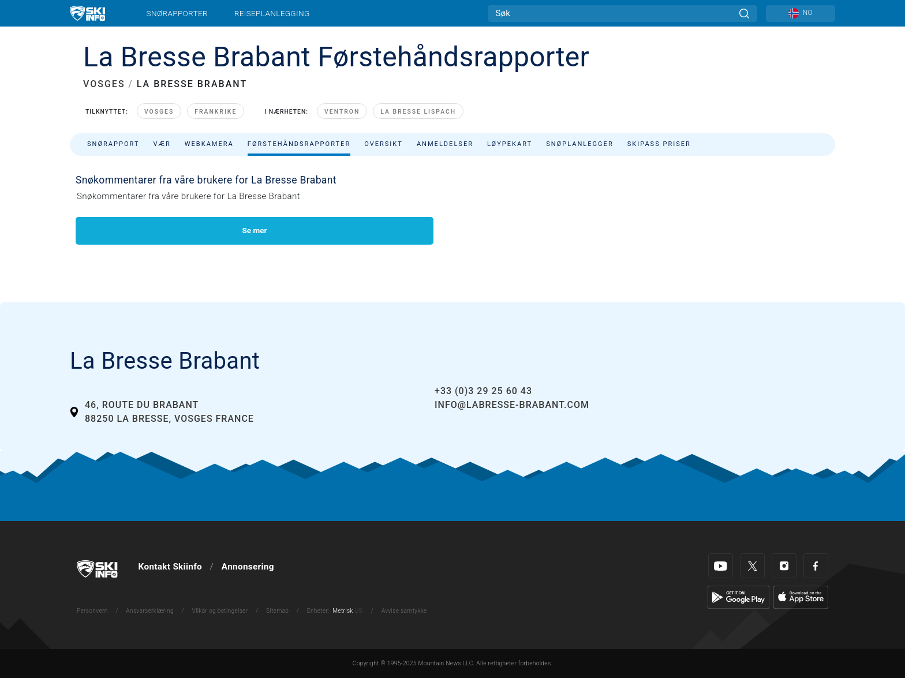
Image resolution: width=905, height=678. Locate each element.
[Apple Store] (800, 596)
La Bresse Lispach (418, 111)
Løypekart (509, 144)
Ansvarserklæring (150, 611)
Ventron (342, 111)
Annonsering (248, 566)
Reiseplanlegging (272, 13)
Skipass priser (659, 144)
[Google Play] (738, 596)
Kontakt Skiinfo (170, 566)
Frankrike (216, 111)
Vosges (159, 111)
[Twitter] (752, 565)
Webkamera (209, 144)
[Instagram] (784, 565)
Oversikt (383, 144)
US (358, 611)
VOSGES (104, 83)
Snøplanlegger (580, 144)
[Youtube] (720, 565)
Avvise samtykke (404, 611)
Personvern (92, 611)
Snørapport (113, 144)
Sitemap (277, 611)
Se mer (254, 230)
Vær (162, 144)
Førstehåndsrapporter (299, 144)
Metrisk (342, 611)
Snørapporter (177, 13)
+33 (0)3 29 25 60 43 (483, 390)
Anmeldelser (445, 144)
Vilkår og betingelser (220, 611)
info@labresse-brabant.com (512, 404)
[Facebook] (815, 565)
